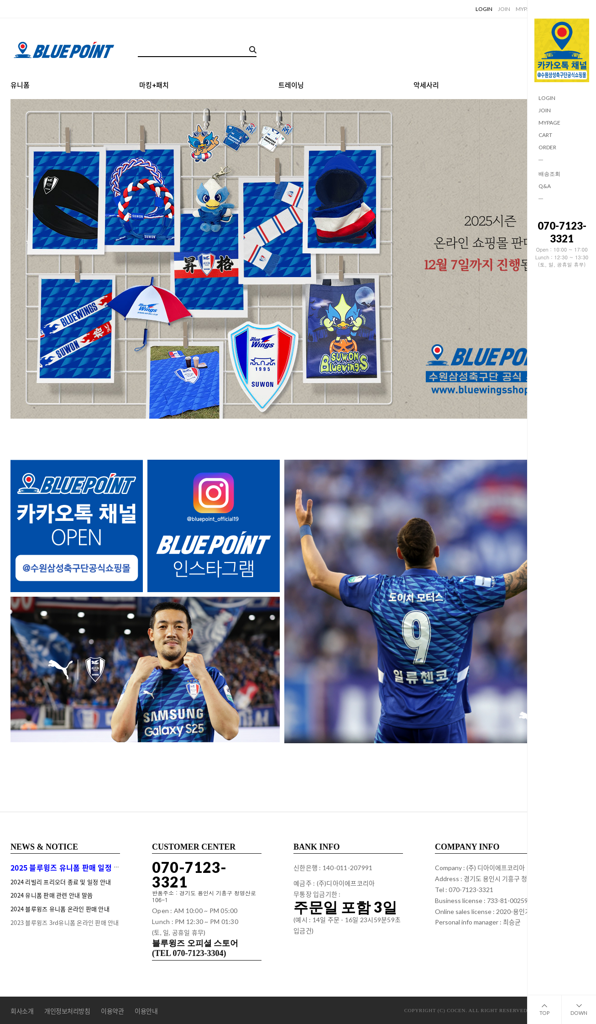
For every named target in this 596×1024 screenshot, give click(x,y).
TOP (544, 1005)
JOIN (544, 110)
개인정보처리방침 (67, 1010)
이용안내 (146, 1010)
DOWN (578, 1005)
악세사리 (426, 85)
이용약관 (112, 1010)
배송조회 (549, 173)
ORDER (547, 147)
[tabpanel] (298, 259)
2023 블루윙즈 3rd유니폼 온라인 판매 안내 (64, 922)
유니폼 (20, 85)
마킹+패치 (154, 85)
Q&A (544, 186)
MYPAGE (549, 122)
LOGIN (546, 98)
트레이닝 (291, 85)
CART (545, 134)
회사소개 (21, 1010)
